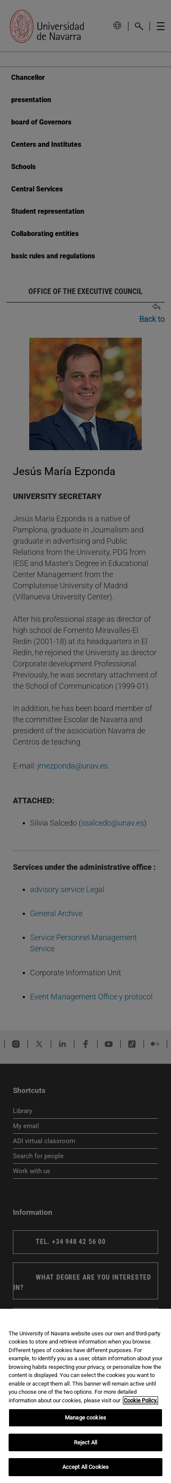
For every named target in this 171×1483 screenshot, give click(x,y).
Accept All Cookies (85, 1467)
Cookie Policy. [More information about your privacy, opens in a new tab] (140, 1400)
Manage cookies (85, 1417)
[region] (85, 1396)
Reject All (85, 1442)
